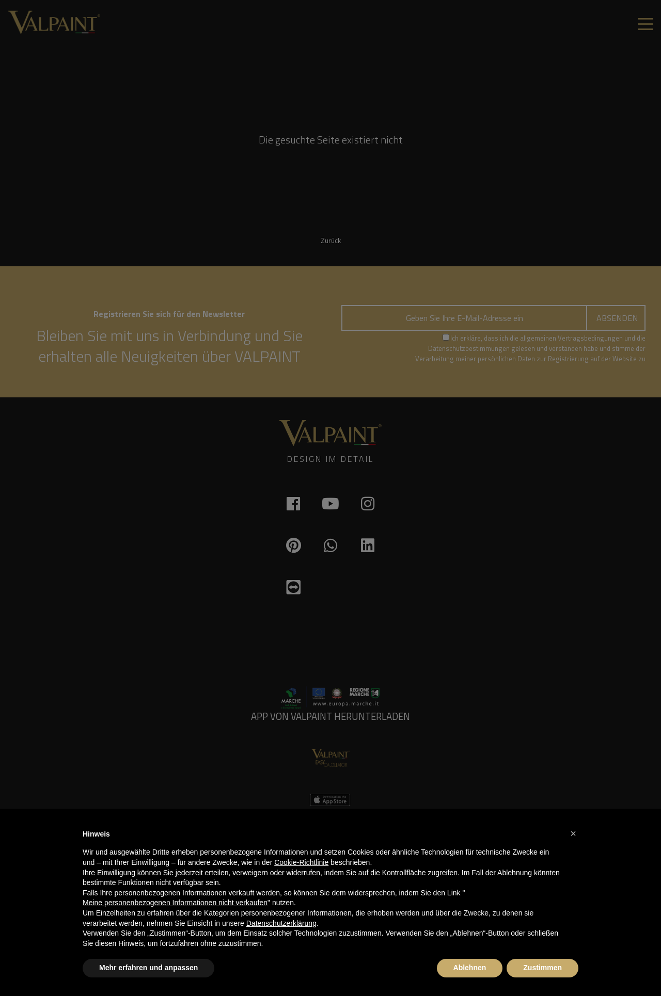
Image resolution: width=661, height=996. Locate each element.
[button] (573, 833)
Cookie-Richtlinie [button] (301, 862)
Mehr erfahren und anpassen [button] (148, 967)
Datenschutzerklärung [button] (281, 923)
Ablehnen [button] (469, 967)
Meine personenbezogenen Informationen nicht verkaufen (175, 902)
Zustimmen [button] (542, 967)
